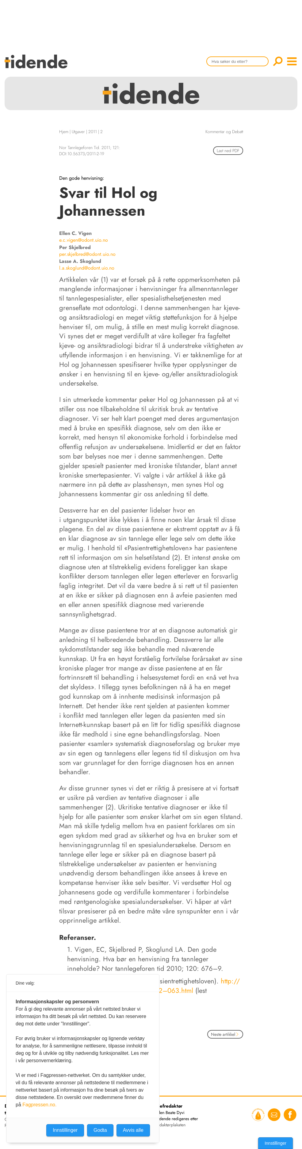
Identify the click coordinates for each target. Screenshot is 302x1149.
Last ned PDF (228, 151)
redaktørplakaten (170, 1125)
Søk (277, 61)
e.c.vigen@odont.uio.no (83, 240)
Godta (100, 1130)
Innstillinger (275, 1143)
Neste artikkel (225, 1034)
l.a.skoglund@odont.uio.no (86, 267)
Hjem (63, 132)
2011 (92, 132)
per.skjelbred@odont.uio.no (87, 254)
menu (291, 61)
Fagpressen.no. (39, 1104)
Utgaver (78, 132)
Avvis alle (133, 1130)
